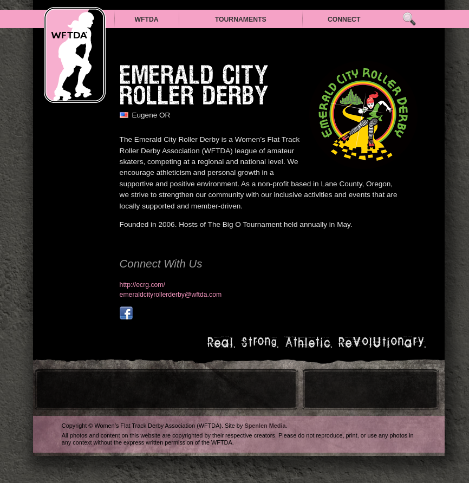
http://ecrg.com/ (142, 285)
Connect (344, 19)
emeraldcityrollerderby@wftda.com (171, 294)
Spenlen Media (264, 425)
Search (409, 19)
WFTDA (146, 19)
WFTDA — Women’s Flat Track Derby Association (75, 55)
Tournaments (240, 19)
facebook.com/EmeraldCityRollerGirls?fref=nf (126, 312)
